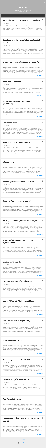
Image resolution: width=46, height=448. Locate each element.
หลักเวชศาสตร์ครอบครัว (12, 262)
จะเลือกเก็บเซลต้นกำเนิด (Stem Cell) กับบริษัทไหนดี (21, 20)
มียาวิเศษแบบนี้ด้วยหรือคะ (12, 82)
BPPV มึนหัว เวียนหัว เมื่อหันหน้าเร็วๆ (16, 142)
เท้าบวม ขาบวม (8, 162)
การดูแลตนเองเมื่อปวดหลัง (12, 340)
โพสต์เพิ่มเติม (23, 439)
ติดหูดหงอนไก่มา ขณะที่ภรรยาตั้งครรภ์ (17, 201)
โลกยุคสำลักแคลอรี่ (10, 123)
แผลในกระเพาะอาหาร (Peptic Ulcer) (16, 321)
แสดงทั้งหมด (41, 15)
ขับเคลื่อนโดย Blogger (23, 442)
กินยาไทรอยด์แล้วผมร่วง (12, 399)
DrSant (23, 7)
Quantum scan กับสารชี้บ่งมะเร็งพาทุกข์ (17, 281)
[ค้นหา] (44, 3)
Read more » (40, 33)
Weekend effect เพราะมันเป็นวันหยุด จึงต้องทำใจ (21, 62)
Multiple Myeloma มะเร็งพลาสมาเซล (16, 360)
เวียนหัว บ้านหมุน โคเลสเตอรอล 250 (16, 379)
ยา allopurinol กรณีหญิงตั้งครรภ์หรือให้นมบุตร (20, 221)
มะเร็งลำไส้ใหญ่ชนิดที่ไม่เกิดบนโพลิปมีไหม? (19, 301)
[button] (42, 20)
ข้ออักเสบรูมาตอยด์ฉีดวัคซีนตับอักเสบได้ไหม (19, 182)
